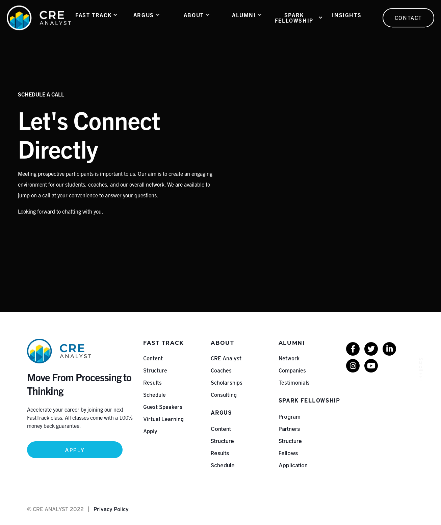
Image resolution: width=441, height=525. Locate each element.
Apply (75, 450)
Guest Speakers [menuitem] (162, 407)
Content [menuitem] (153, 358)
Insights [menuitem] (346, 14)
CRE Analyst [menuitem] (226, 358)
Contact (408, 17)
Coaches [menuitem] (221, 370)
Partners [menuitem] (289, 428)
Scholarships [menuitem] (226, 383)
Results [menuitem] (152, 383)
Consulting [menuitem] (224, 395)
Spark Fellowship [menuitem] (294, 17)
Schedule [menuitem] (154, 395)
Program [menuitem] (290, 416)
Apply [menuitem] (150, 431)
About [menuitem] (194, 14)
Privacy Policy (111, 509)
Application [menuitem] (293, 465)
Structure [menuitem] (155, 370)
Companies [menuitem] (292, 370)
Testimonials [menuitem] (294, 383)
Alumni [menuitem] (244, 14)
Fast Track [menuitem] (93, 14)
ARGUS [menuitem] (143, 14)
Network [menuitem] (289, 358)
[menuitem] (353, 349)
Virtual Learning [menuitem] (163, 419)
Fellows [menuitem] (288, 453)
